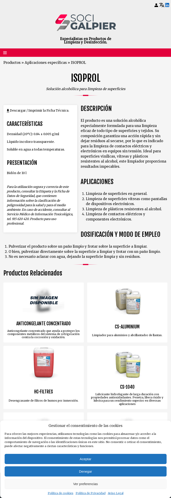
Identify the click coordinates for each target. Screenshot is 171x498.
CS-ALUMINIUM (127, 327)
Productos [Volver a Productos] (12, 62)
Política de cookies (60, 493)
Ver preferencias (85, 484)
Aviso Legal (115, 493)
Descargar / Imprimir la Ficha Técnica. (39, 111)
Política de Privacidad (91, 493)
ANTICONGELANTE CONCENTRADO (43, 323)
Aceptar (86, 459)
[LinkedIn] (167, 5)
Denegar (85, 471)
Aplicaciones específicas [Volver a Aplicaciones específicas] (46, 62)
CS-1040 (127, 387)
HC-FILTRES (43, 392)
